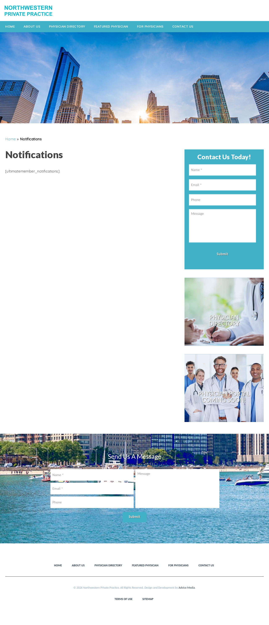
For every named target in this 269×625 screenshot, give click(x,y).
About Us (32, 26)
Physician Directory (67, 26)
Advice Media (187, 587)
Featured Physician (111, 26)
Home (10, 26)
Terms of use (123, 599)
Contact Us (182, 26)
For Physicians (150, 26)
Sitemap (147, 599)
